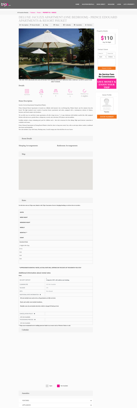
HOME (77, 4)
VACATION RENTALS (88, 4)
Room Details (35, 25)
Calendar (67, 25)
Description (23, 25)
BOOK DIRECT (101, 4)
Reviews (88, 25)
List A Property (129, 4)
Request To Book (106, 68)
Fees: (20, 275)
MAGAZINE (111, 4)
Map (45, 25)
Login (119, 4)
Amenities (78, 25)
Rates (56, 25)
